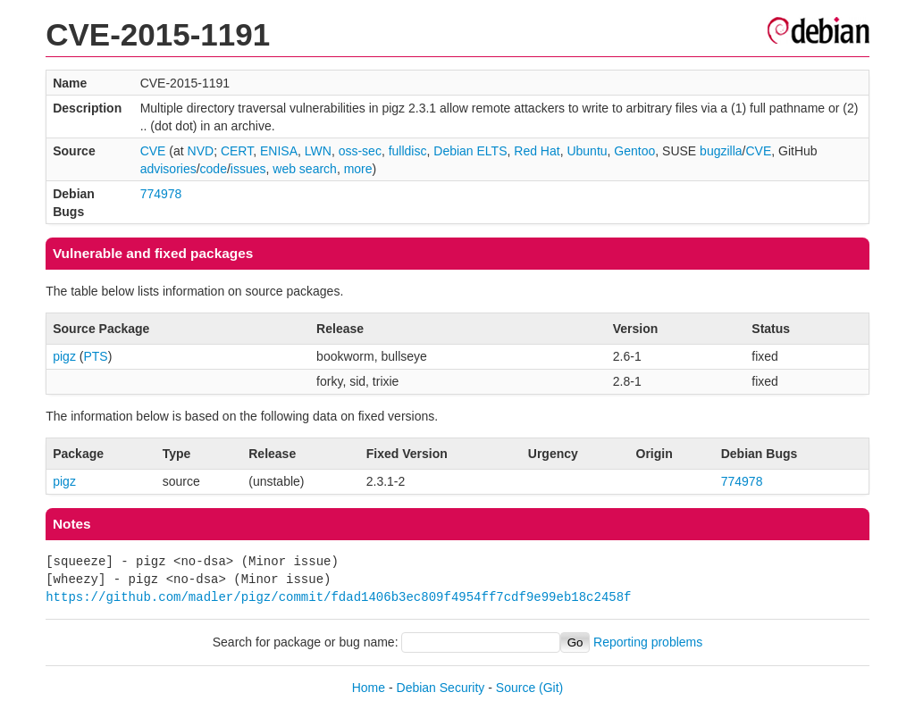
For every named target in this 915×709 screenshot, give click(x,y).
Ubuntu (587, 151)
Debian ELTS (470, 151)
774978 (161, 194)
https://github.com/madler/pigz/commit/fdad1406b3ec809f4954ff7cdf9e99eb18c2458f (338, 596)
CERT (237, 151)
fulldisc (408, 151)
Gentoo (634, 151)
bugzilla (721, 151)
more (358, 169)
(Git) (551, 687)
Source (515, 687)
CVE (153, 151)
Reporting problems (647, 642)
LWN (318, 151)
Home (368, 687)
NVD (201, 151)
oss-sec (360, 151)
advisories (168, 169)
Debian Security (441, 687)
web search (305, 169)
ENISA (279, 151)
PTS (95, 356)
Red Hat (536, 151)
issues (248, 169)
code (213, 169)
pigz (64, 356)
